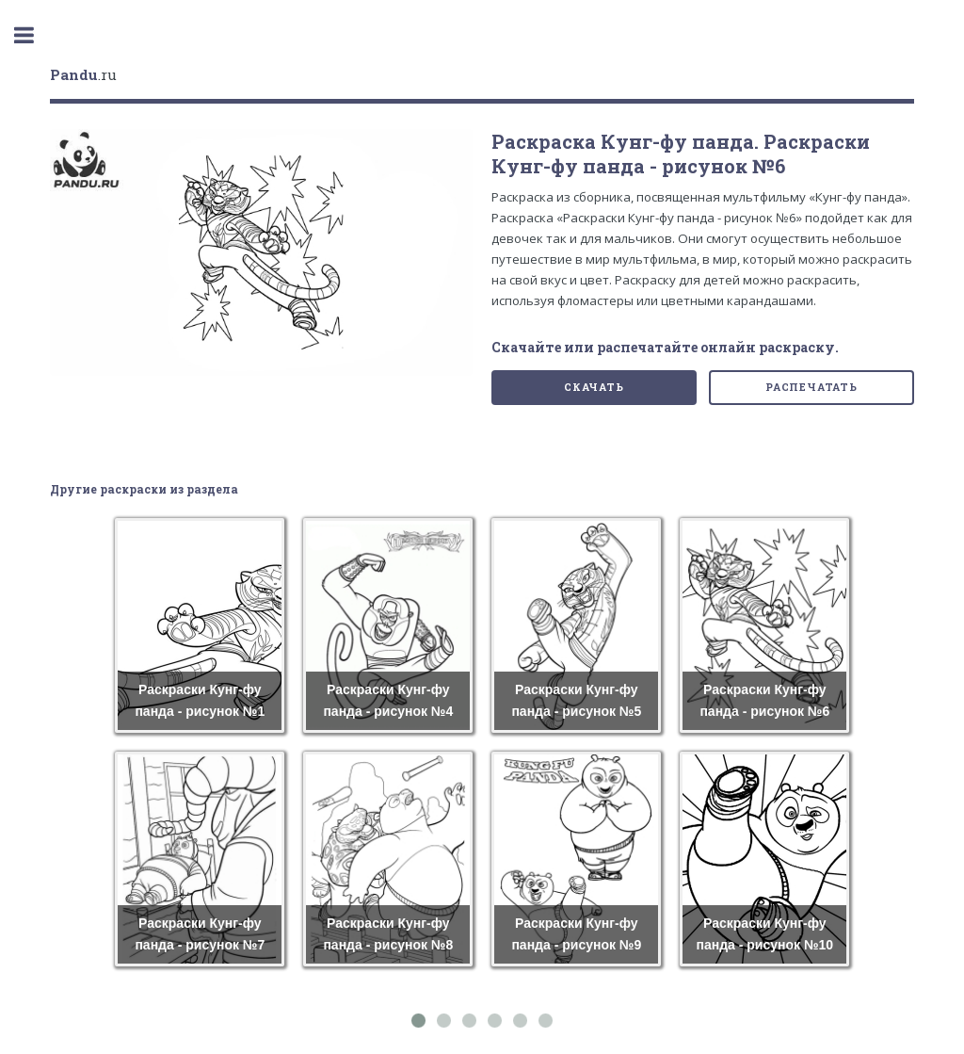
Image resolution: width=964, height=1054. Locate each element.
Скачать (594, 387)
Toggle (34, 35)
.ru (83, 74)
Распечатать (811, 387)
